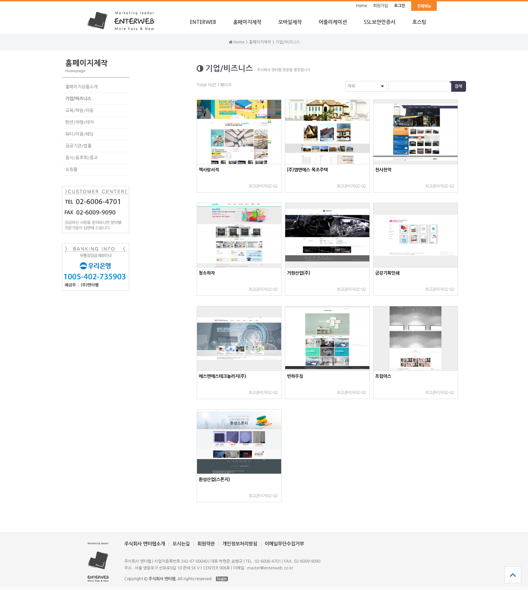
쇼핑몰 (71, 169)
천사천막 (383, 170)
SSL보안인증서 (379, 22)
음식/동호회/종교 (81, 158)
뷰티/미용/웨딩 (79, 134)
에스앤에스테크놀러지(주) (222, 376)
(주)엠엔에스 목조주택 (307, 170)
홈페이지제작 (247, 22)
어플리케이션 (333, 22)
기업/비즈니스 (78, 98)
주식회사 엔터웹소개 (144, 543)
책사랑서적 (209, 170)
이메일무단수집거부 (284, 543)
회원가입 (380, 6)
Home (361, 6)
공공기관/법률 (78, 146)
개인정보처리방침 (239, 543)
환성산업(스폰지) (214, 479)
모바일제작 (290, 22)
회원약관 (206, 543)
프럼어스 (383, 376)
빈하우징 (295, 376)
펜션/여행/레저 (79, 122)
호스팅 (419, 22)
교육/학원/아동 (79, 110)
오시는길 (181, 543)
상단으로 (512, 574)
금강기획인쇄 (387, 273)
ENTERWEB (203, 22)
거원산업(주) (298, 273)
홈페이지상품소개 (81, 87)
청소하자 (207, 273)
